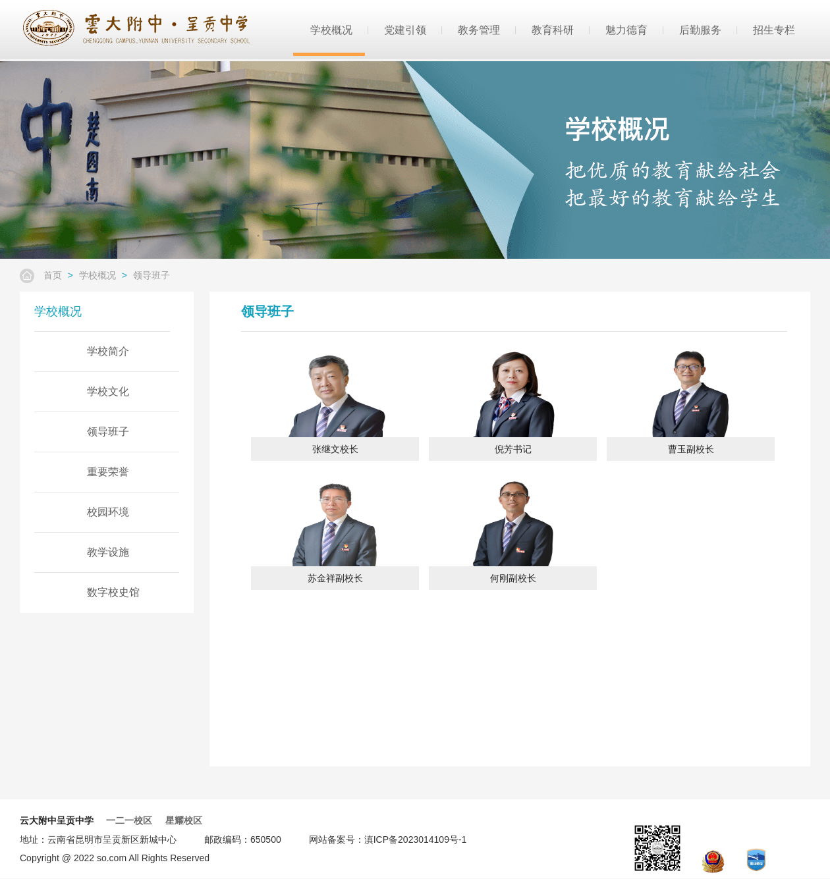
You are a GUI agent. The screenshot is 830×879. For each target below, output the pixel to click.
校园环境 (108, 512)
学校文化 (108, 391)
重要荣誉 (108, 471)
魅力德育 (626, 30)
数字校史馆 (113, 592)
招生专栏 (774, 30)
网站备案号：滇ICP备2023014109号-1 (388, 839)
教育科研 (553, 30)
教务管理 (479, 30)
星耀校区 (183, 820)
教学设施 (108, 552)
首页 (52, 275)
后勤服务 (700, 30)
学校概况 (331, 30)
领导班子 (151, 275)
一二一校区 (129, 820)
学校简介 (108, 351)
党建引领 (405, 30)
